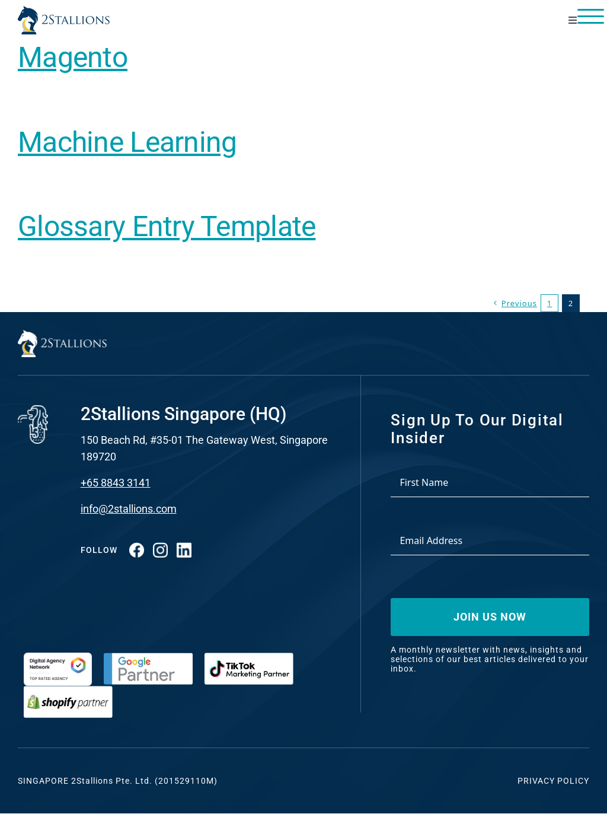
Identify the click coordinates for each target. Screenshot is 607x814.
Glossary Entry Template (166, 226)
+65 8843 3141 (116, 482)
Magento (72, 57)
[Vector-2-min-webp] (64, 10)
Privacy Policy (553, 781)
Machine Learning (127, 142)
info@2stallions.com (129, 509)
